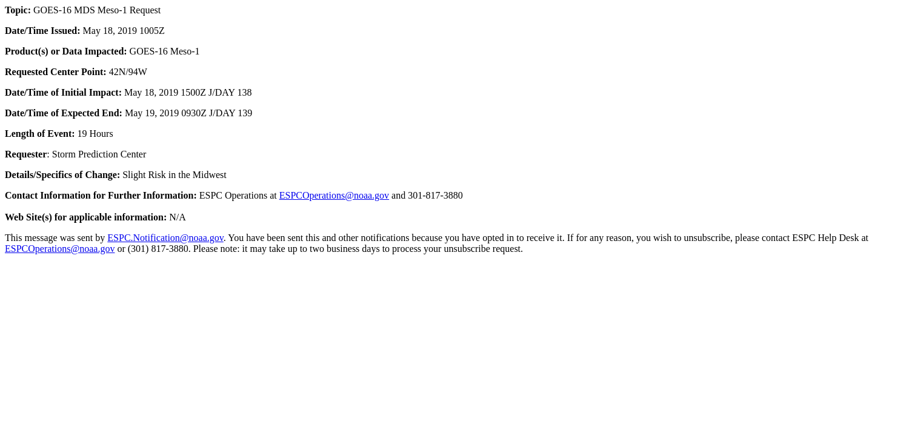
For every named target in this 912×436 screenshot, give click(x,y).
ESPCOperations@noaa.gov (334, 195)
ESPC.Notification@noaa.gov (165, 238)
